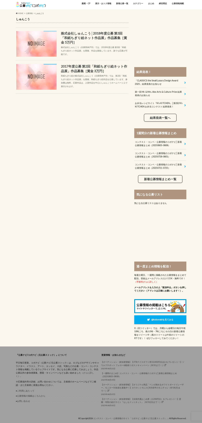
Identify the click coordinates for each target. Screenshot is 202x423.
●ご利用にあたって (25, 390)
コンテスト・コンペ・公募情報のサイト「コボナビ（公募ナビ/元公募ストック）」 (131, 418)
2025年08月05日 (143, 402)
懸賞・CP (86, 3)
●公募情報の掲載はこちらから (30, 395)
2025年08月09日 (143, 376)
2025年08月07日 (143, 389)
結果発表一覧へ (160, 117)
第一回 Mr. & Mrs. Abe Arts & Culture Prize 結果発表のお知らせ (158, 93)
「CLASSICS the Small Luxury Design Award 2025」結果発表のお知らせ (156, 82)
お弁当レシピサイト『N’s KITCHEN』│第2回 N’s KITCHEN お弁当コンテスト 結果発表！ (158, 105)
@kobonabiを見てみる (162, 319)
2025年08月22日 (143, 365)
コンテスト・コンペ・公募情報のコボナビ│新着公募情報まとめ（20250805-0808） (158, 144)
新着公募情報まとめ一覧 (160, 179)
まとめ (151, 3)
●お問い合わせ (23, 401)
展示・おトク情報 (103, 3)
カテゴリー (138, 3)
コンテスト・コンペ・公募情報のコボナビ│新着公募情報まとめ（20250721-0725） (158, 166)
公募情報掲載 (178, 3)
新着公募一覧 (122, 3)
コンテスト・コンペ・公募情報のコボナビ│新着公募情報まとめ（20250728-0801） (158, 155)
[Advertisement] (160, 39)
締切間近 (163, 3)
